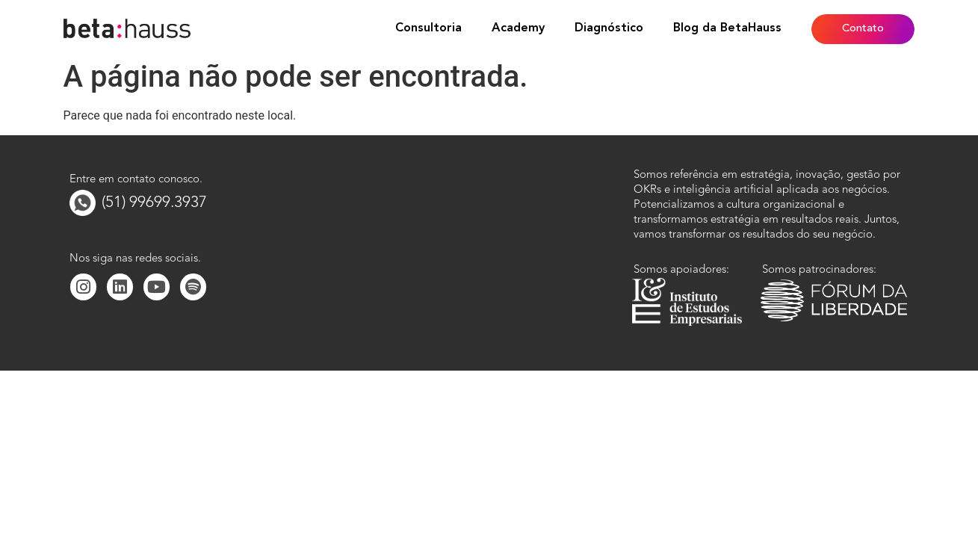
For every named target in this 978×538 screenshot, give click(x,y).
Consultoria (428, 28)
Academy (518, 28)
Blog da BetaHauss (727, 28)
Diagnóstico (609, 28)
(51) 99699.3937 (154, 203)
